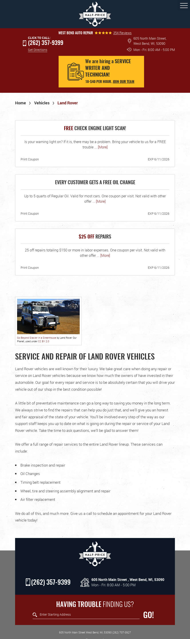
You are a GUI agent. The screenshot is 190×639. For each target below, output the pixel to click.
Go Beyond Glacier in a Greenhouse (36, 337)
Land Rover (67, 102)
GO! (148, 616)
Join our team (123, 82)
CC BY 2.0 (43, 341)
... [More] (100, 147)
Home (20, 102)
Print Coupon (30, 159)
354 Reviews (122, 33)
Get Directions (37, 50)
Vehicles (41, 102)
